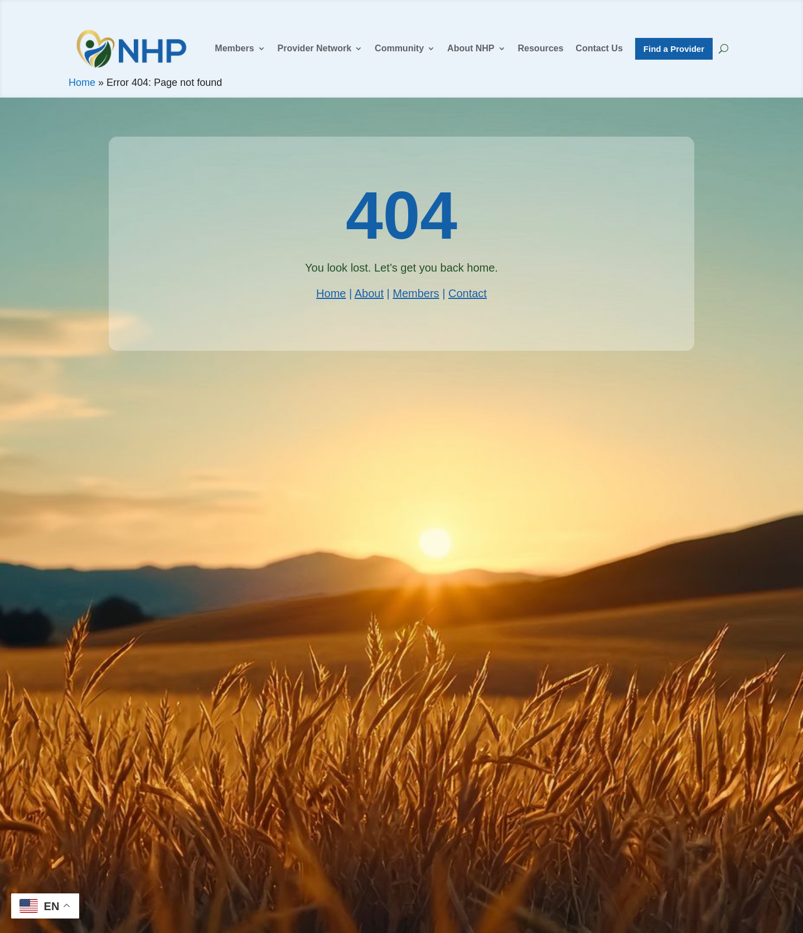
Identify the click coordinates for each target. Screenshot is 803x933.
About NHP (470, 48)
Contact (467, 293)
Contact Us (598, 48)
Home (82, 82)
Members (234, 48)
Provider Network (314, 48)
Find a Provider (674, 49)
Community (399, 48)
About (369, 293)
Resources (541, 48)
